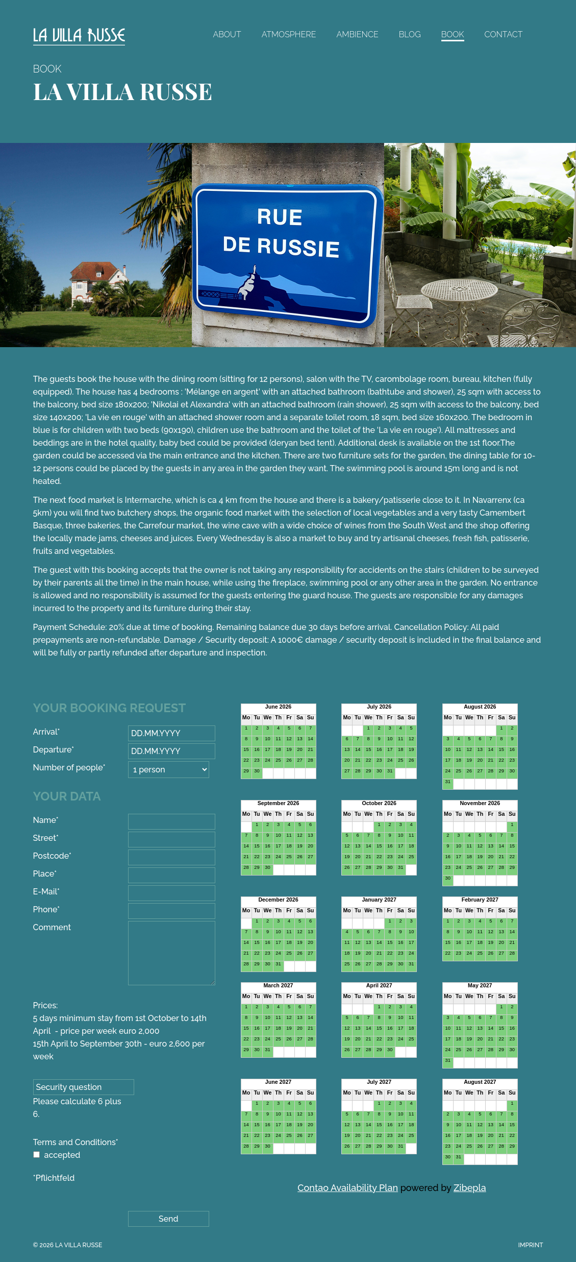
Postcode (53, 856)
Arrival (53, 731)
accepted (62, 1155)
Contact (504, 34)
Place (53, 873)
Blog (410, 34)
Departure (53, 749)
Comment (52, 927)
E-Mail (53, 891)
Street (53, 838)
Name (53, 820)
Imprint (530, 1245)
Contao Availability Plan (347, 1187)
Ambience (358, 34)
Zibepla (470, 1187)
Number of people (69, 767)
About (227, 34)
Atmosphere (289, 34)
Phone (53, 909)
